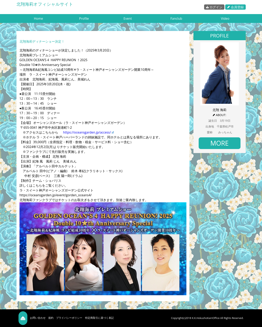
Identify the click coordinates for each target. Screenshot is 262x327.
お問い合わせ (38, 318)
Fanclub (176, 18)
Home (38, 18)
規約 (50, 318)
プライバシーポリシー (69, 318)
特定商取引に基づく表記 (99, 318)
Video (225, 18)
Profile (84, 18)
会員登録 (235, 7)
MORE (219, 143)
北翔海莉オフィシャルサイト (44, 4)
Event (127, 18)
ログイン (214, 7)
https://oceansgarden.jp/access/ (87, 132)
